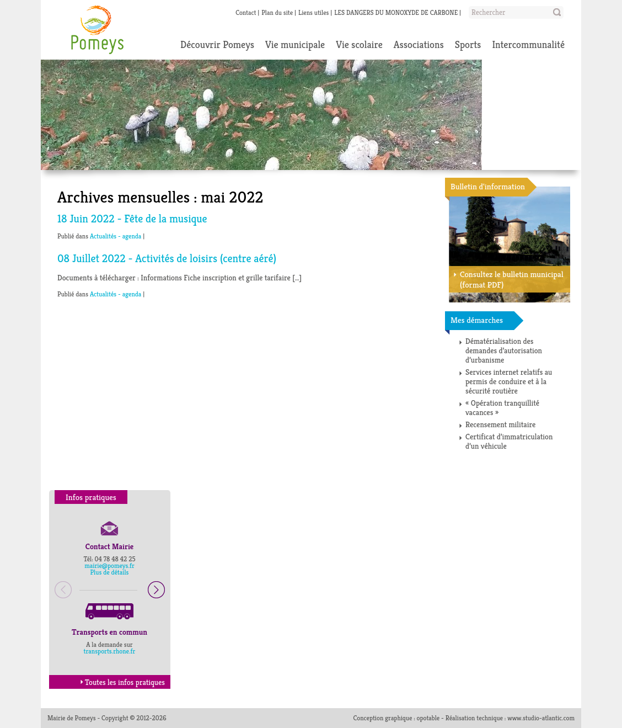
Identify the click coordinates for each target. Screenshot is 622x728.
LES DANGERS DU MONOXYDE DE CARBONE (396, 12)
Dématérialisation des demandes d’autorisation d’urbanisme (503, 350)
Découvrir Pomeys (217, 44)
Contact (245, 12)
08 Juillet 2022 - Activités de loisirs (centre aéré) (166, 258)
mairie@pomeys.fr (109, 565)
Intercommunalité (528, 44)
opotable (428, 718)
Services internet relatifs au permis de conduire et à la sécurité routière (508, 381)
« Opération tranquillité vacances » (502, 407)
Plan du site (277, 12)
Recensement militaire (500, 424)
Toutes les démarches (528, 465)
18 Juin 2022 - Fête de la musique (132, 219)
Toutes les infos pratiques (121, 682)
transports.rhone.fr (110, 651)
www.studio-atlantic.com (541, 718)
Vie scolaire (359, 44)
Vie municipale (295, 44)
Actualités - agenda (115, 236)
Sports (468, 44)
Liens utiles (313, 12)
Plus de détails (109, 572)
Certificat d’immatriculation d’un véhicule (509, 441)
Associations (419, 44)
